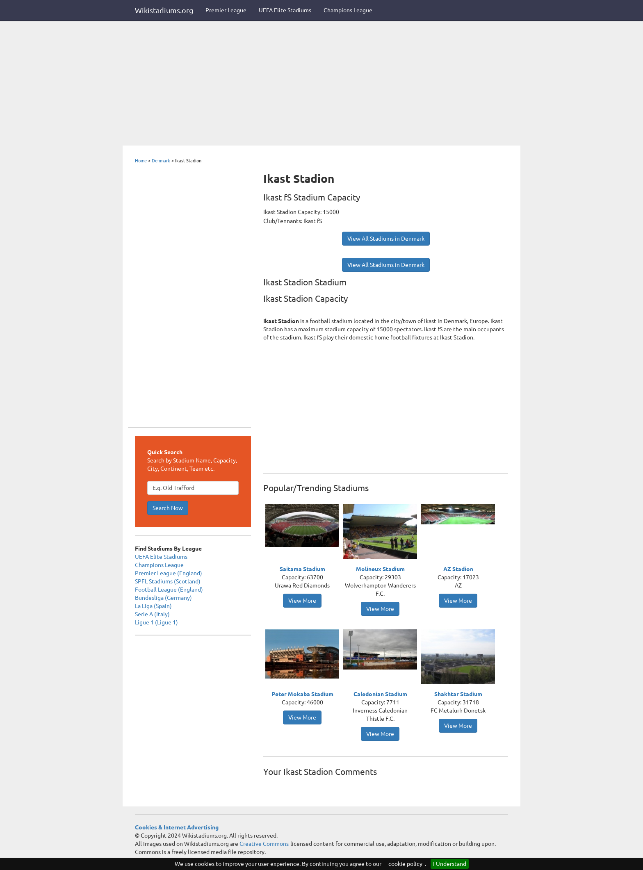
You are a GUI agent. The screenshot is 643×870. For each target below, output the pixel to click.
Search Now (168, 508)
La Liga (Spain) (153, 606)
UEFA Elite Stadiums (285, 10)
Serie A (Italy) (152, 614)
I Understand (449, 864)
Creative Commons (264, 843)
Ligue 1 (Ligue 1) (156, 622)
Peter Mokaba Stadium (302, 694)
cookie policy (405, 864)
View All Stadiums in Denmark (385, 238)
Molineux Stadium (380, 569)
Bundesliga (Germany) (163, 597)
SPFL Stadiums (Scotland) (168, 581)
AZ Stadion (458, 569)
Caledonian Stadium (380, 694)
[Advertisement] (321, 84)
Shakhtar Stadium (458, 694)
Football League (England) (169, 589)
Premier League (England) (168, 573)
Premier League (225, 10)
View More (302, 600)
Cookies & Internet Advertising (177, 827)
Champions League (348, 10)
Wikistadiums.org (164, 10)
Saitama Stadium (302, 569)
